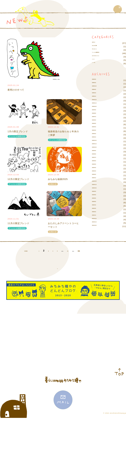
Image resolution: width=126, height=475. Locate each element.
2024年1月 (97, 145)
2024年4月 (97, 135)
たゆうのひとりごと (101, 63)
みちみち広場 (98, 50)
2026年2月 (97, 90)
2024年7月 (97, 124)
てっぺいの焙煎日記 (101, 57)
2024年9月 (97, 118)
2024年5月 (97, 131)
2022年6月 (97, 206)
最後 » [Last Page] (58, 277)
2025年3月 (97, 97)
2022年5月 (97, 209)
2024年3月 (97, 138)
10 (71, 259)
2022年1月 (97, 223)
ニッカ (95, 67)
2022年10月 (97, 196)
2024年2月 (97, 141)
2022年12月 (97, 189)
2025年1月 (97, 104)
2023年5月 (97, 172)
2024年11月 (97, 111)
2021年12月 (97, 226)
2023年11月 (97, 151)
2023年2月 (97, 182)
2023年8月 (97, 162)
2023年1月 (97, 185)
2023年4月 (97, 175)
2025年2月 (97, 101)
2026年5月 (97, 87)
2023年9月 (97, 158)
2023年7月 (97, 165)
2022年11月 (97, 192)
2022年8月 (97, 202)
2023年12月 (97, 148)
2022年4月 (97, 213)
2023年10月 (97, 155)
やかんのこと (98, 53)
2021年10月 (97, 233)
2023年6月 (97, 168)
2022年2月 (97, 219)
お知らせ (96, 43)
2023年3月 (97, 179)
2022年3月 (97, 216)
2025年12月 (97, 94)
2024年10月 (97, 114)
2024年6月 (97, 128)
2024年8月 (97, 121)
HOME (26, 259)
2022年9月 (97, 199)
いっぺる (96, 70)
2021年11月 (97, 230)
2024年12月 (97, 107)
